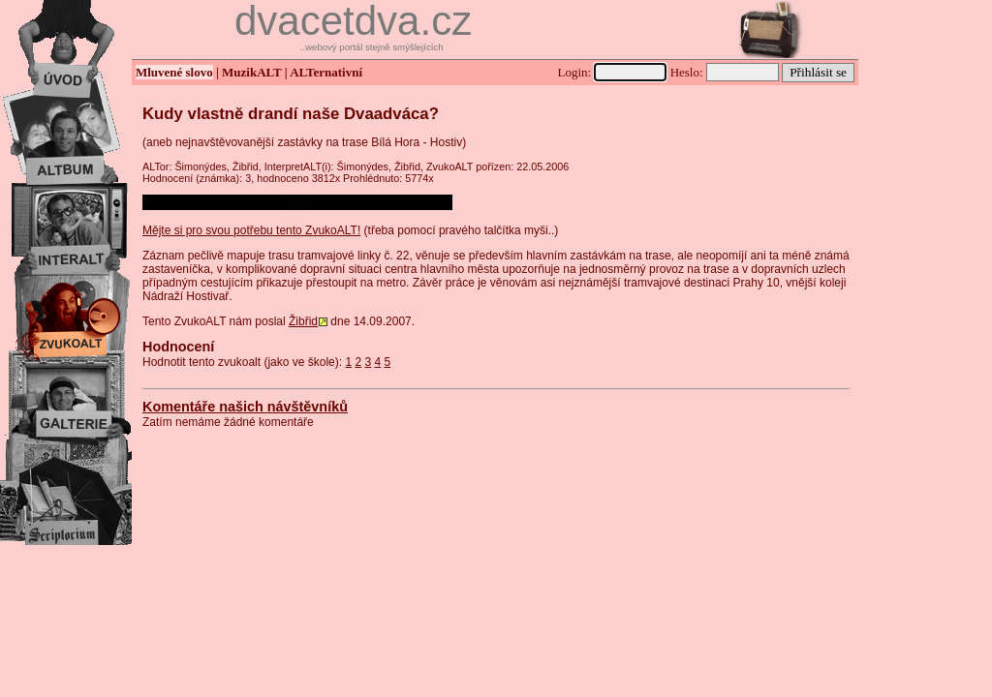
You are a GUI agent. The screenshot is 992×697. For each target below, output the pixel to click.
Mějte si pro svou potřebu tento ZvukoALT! (251, 230)
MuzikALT (251, 72)
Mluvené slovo (174, 72)
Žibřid (303, 321)
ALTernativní (326, 72)
